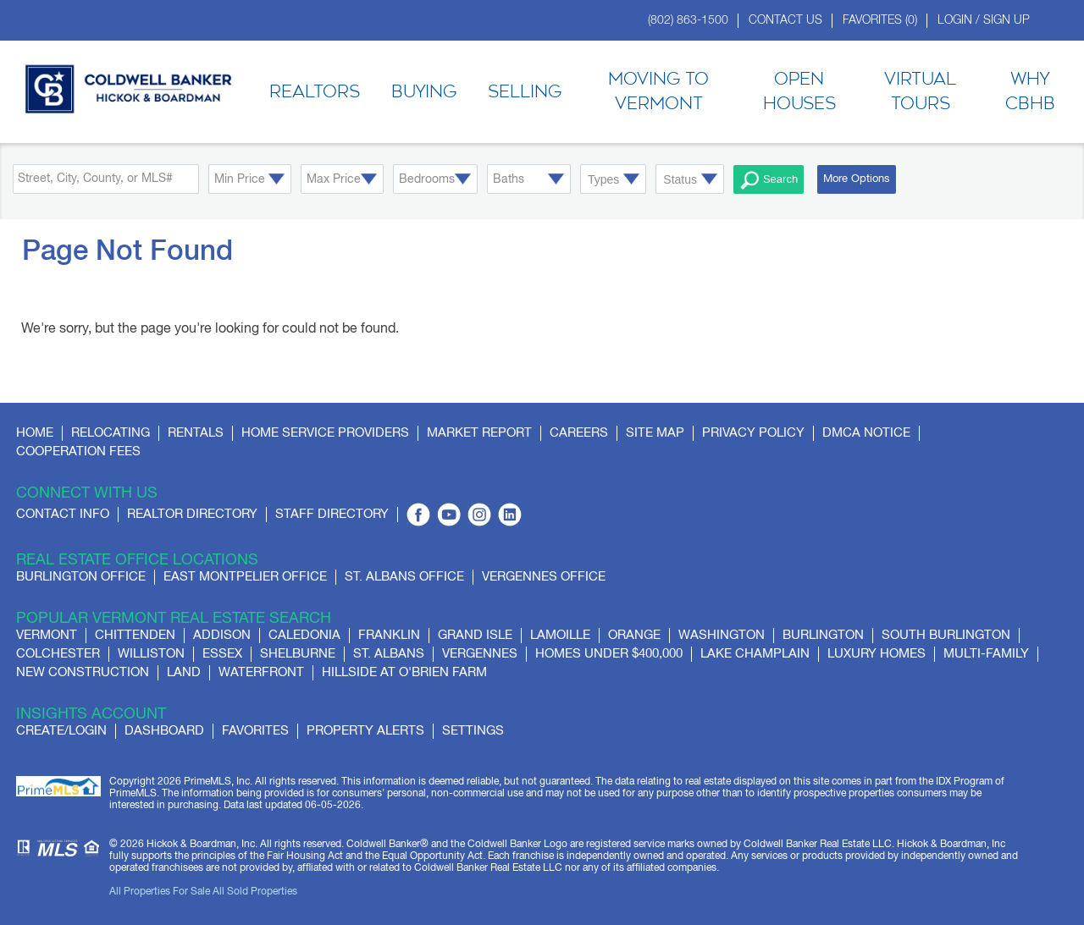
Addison (222, 635)
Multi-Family (986, 653)
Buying (423, 92)
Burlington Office (81, 576)
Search (768, 180)
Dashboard (164, 730)
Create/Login (61, 730)
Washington (721, 635)
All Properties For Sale (159, 892)
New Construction (82, 672)
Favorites (255, 730)
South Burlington (946, 635)
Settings (473, 730)
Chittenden (135, 635)
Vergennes (479, 653)
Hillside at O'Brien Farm (404, 672)
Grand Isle (475, 635)
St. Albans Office (404, 576)
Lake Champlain (755, 653)
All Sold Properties (255, 892)
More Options (856, 178)
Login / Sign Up (983, 20)
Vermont (46, 635)
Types (603, 179)
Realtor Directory (192, 514)
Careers (579, 433)
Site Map (655, 433)
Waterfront (261, 672)
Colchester (58, 653)
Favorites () (880, 20)
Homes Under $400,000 (609, 653)
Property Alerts (365, 730)
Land (184, 672)
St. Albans (388, 653)
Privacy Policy (753, 433)
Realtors (314, 92)
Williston (151, 653)
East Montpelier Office (245, 576)
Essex (222, 653)
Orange (634, 635)
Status (680, 179)
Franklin (389, 635)
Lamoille (560, 635)
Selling (524, 92)
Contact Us (785, 20)
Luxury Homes (876, 653)
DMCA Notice (866, 433)
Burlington (823, 635)
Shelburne (297, 653)
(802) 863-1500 (688, 20)
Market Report (479, 433)
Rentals (196, 433)
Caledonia (304, 635)
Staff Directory (332, 514)
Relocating (110, 433)
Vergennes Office (544, 576)
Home (34, 433)
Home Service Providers (325, 433)
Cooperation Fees (78, 451)
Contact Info (62, 514)
